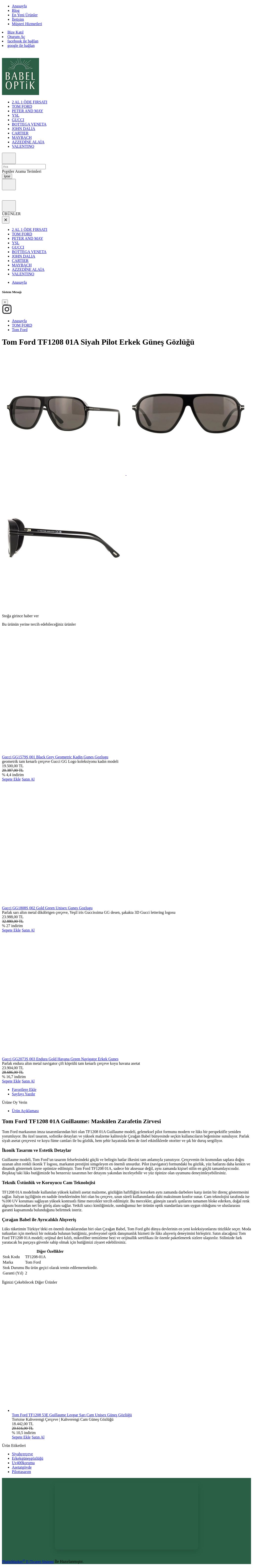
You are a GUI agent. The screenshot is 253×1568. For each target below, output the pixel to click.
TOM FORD (22, 106)
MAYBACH (22, 137)
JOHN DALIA (23, 129)
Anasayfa (19, 282)
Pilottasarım (21, 1472)
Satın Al (28, 779)
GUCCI (18, 120)
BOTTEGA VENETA (29, 124)
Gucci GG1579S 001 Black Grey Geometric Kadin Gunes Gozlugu (55, 757)
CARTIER (20, 133)
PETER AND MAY (27, 111)
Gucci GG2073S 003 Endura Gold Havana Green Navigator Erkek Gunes (60, 1059)
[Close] (5, 302)
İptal (7, 176)
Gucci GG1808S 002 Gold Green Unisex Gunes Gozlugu (47, 908)
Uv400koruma (23, 1463)
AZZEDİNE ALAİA (28, 142)
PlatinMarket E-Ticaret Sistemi (28, 1562)
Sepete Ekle (11, 779)
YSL (15, 115)
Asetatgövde (22, 1467)
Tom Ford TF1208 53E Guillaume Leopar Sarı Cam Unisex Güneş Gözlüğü (72, 1415)
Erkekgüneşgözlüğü (27, 1458)
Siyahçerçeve (22, 1454)
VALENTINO (23, 146)
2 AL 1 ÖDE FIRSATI (29, 102)
